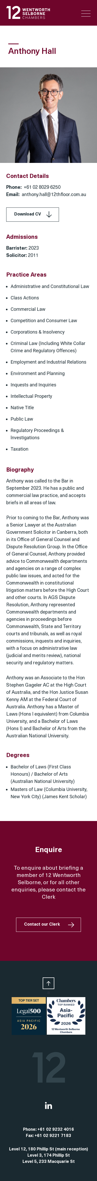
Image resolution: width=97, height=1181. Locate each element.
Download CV (27, 214)
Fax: (30, 1136)
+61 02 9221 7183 (53, 1136)
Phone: (30, 1130)
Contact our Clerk (42, 925)
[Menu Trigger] (86, 13)
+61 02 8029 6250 (42, 187)
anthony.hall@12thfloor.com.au (54, 194)
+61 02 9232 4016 (56, 1130)
